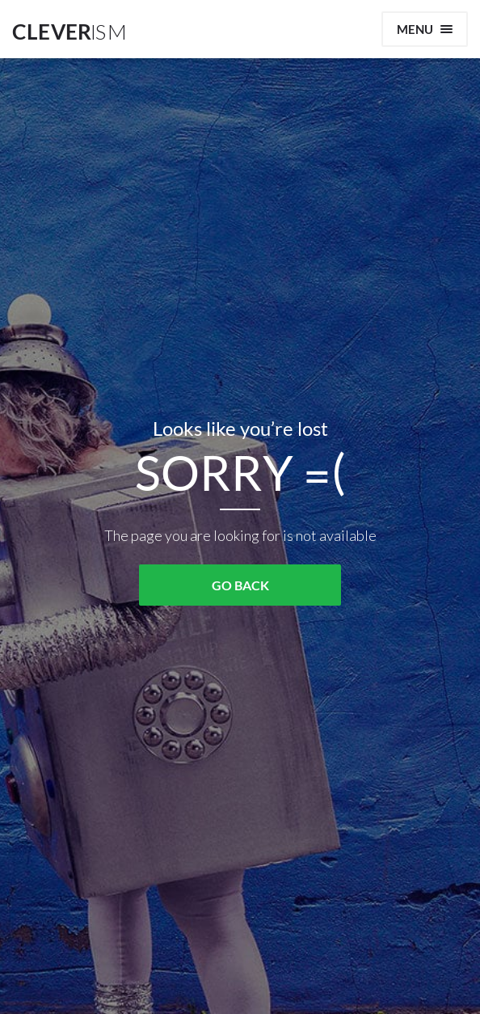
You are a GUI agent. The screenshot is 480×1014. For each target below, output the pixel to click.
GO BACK (240, 585)
